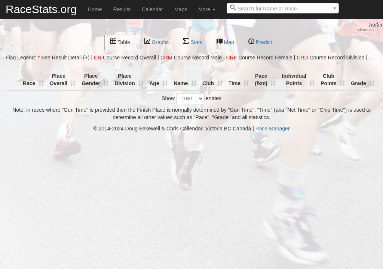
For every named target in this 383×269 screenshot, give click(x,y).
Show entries (191, 98)
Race (29, 83)
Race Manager (272, 129)
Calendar (152, 9)
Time (234, 83)
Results (122, 9)
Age (154, 83)
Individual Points (294, 79)
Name (181, 83)
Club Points (329, 79)
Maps (180, 9)
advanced (365, 29)
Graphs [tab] (156, 41)
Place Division (124, 79)
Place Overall (58, 79)
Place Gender (91, 79)
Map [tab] (225, 41)
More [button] (206, 9)
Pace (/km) (261, 79)
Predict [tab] (260, 41)
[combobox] (283, 8)
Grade (358, 83)
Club (208, 83)
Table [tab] (120, 41)
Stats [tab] (192, 41)
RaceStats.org (41, 9)
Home (95, 9)
